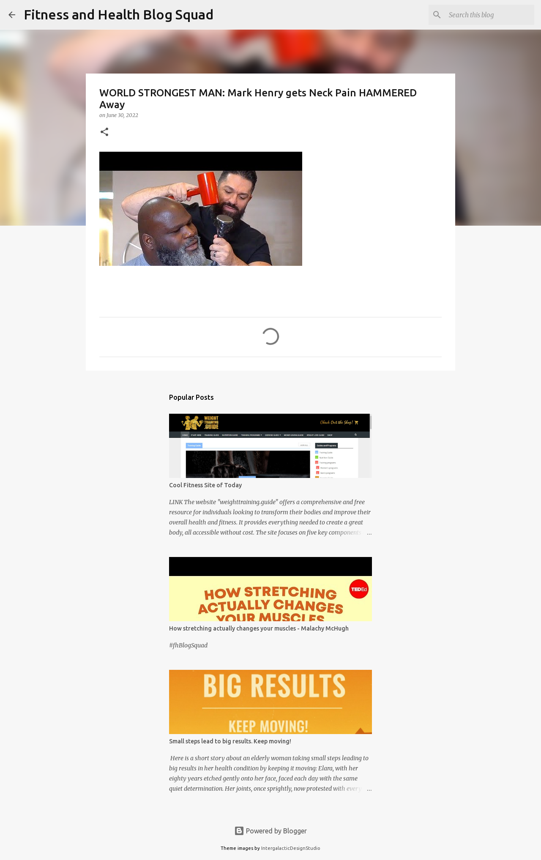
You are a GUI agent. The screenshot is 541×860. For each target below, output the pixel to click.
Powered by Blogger (270, 831)
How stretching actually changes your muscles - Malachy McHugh (259, 628)
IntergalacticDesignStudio (290, 848)
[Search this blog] (489, 15)
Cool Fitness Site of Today (205, 485)
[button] (104, 132)
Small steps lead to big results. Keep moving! (230, 741)
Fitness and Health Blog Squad (118, 14)
